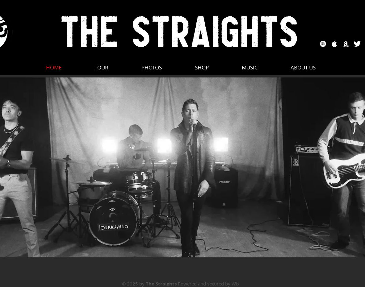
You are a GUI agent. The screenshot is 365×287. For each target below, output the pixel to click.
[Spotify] (323, 43)
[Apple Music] (334, 43)
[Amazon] (345, 43)
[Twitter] (357, 43)
